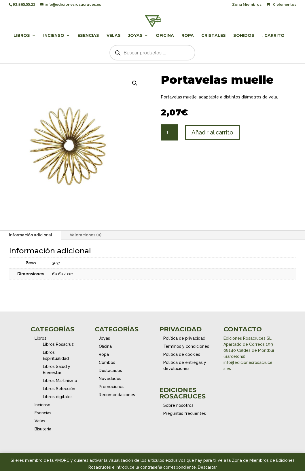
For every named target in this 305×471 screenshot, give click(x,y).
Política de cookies (181, 354)
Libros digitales (58, 396)
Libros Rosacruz (58, 344)
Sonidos (243, 35)
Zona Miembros (247, 5)
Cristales (213, 35)
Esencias (88, 35)
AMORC (62, 460)
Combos (107, 362)
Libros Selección (59, 388)
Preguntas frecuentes (184, 413)
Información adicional (30, 235)
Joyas (135, 35)
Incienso (53, 35)
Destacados (110, 370)
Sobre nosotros (178, 405)
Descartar (207, 467)
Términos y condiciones (186, 346)
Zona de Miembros (250, 460)
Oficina (165, 35)
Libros (22, 35)
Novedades (110, 378)
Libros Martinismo (60, 380)
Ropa (187, 35)
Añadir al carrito (212, 132)
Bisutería (43, 429)
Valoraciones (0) (85, 235)
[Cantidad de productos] (169, 132)
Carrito (273, 35)
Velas (114, 35)
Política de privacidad (184, 338)
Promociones (111, 386)
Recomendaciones (117, 394)
